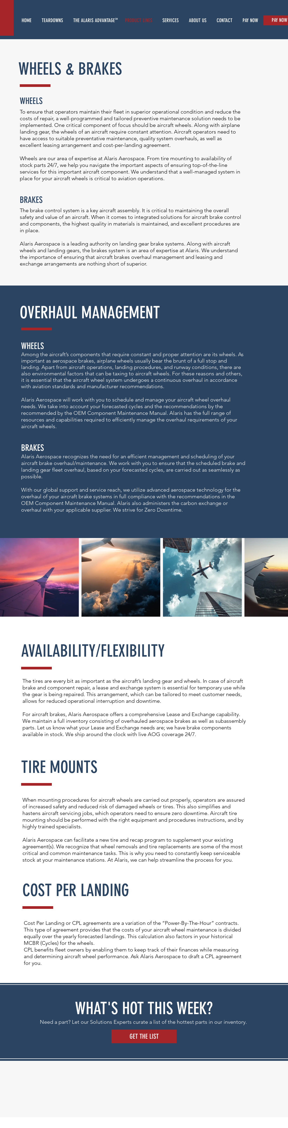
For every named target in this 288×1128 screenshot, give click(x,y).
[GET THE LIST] (144, 1036)
